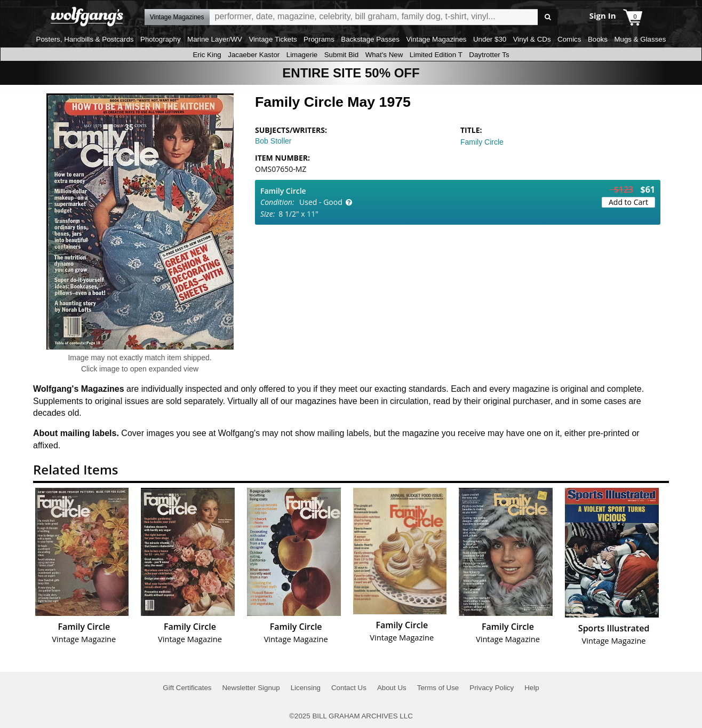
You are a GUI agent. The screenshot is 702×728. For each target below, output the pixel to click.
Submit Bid (341, 55)
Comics (569, 39)
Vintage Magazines (436, 39)
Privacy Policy (491, 688)
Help (531, 688)
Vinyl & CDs (532, 39)
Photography (160, 39)
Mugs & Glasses (640, 39)
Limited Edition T (436, 55)
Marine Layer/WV (214, 39)
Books (598, 39)
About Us (391, 688)
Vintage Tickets (273, 39)
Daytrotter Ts (489, 55)
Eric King (207, 55)
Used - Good (320, 202)
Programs (319, 39)
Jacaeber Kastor (254, 55)
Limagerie (302, 55)
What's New (384, 55)
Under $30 (489, 39)
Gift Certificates (187, 688)
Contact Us (348, 688)
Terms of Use (438, 688)
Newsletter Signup (251, 688)
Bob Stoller (273, 141)
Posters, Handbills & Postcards (85, 39)
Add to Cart (628, 202)
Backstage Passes (370, 39)
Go (547, 17)
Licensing (306, 688)
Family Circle (482, 142)
